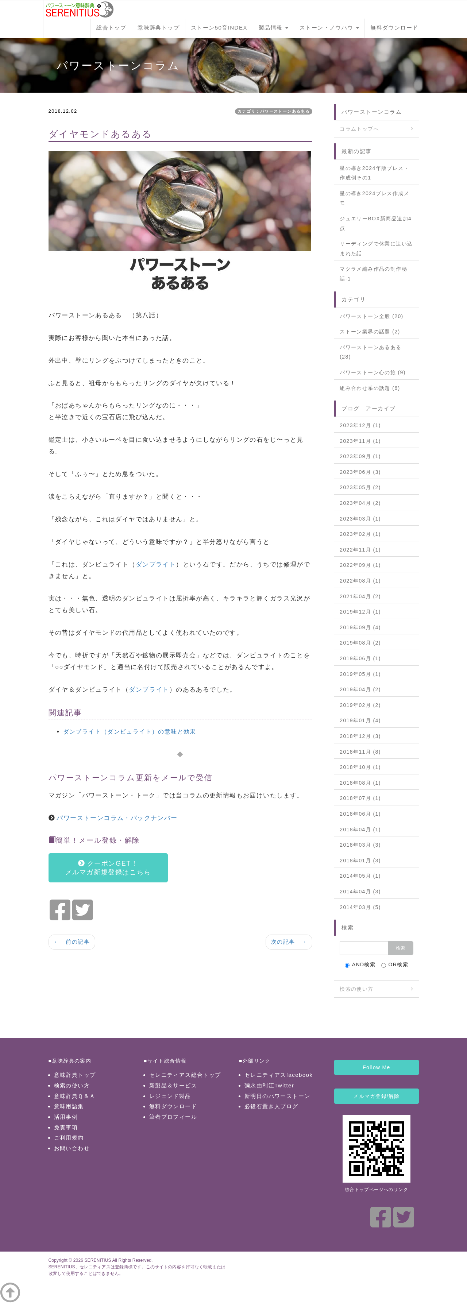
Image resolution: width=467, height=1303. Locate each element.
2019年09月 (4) (360, 627)
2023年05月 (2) (360, 487)
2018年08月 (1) (360, 783)
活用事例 (66, 1117)
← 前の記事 (72, 942)
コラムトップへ (359, 129)
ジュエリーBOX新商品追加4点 (376, 223)
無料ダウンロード (394, 27)
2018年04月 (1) (360, 829)
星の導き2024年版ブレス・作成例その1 (374, 173)
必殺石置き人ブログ (271, 1106)
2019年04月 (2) (360, 689)
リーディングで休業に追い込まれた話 (376, 248)
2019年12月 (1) (360, 612)
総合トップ (111, 27)
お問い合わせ (72, 1148)
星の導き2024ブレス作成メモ (374, 198)
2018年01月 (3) (360, 860)
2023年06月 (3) (360, 472)
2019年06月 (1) (360, 658)
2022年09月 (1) (360, 565)
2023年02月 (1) (360, 534)
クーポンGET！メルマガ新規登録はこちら (108, 868)
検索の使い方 (356, 989)
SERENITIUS (97, 1260)
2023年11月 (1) (360, 441)
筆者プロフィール (173, 1117)
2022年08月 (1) (360, 581)
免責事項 (66, 1127)
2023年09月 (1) (360, 456)
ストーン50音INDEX (219, 27)
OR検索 (395, 965)
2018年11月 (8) (360, 752)
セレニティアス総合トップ (185, 1075)
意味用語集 (69, 1106)
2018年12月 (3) (360, 736)
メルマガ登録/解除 (376, 1096)
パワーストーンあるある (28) (370, 352)
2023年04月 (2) (360, 503)
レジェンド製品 (170, 1096)
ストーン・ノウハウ (329, 27)
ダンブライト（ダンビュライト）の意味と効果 (129, 731)
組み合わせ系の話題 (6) (370, 388)
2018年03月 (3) (360, 845)
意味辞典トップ (159, 27)
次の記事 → (289, 942)
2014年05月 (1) (360, 876)
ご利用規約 (69, 1137)
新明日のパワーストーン (277, 1096)
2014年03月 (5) (360, 907)
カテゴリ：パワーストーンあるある (274, 111)
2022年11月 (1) (360, 550)
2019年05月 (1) (360, 674)
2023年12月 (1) (360, 425)
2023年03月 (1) (360, 519)
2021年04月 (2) (360, 596)
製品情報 (273, 27)
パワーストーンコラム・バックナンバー (117, 818)
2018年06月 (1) (360, 814)
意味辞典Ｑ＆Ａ (75, 1096)
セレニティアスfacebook (278, 1075)
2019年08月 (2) (360, 643)
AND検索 (360, 965)
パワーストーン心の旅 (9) (373, 372)
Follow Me (376, 1067)
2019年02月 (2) (360, 705)
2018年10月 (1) (360, 767)
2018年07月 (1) (360, 798)
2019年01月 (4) (360, 720)
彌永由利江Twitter (269, 1085)
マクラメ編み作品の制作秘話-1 (373, 274)
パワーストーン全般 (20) (371, 316)
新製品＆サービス (173, 1085)
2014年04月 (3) (360, 891)
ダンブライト (156, 564)
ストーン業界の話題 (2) (370, 332)
